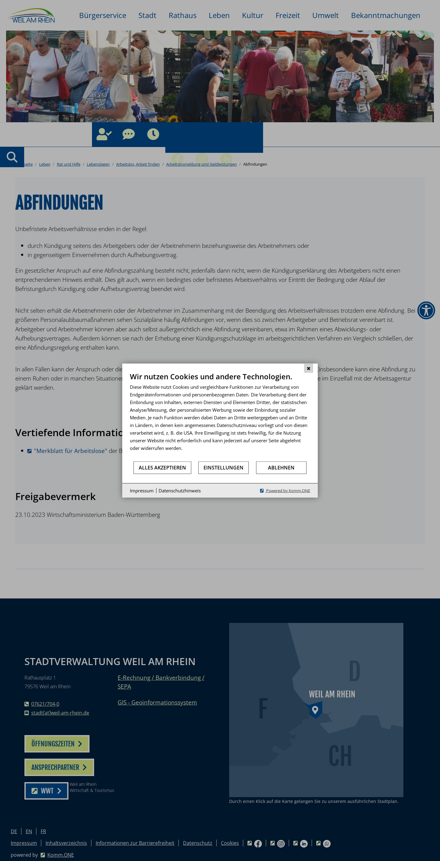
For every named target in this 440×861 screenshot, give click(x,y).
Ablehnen (281, 467)
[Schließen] (308, 368)
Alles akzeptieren (162, 467)
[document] (220, 416)
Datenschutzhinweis (180, 490)
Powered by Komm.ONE (287, 490)
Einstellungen (224, 467)
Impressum (142, 490)
